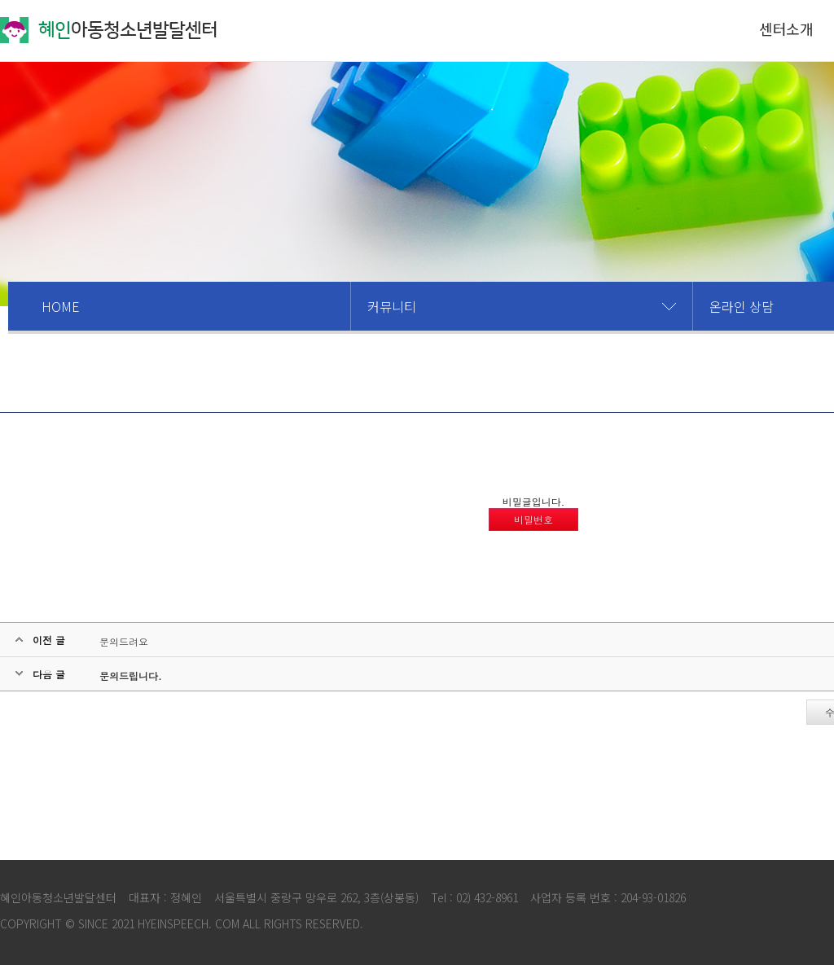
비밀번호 (533, 519)
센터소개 (786, 28)
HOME (61, 306)
